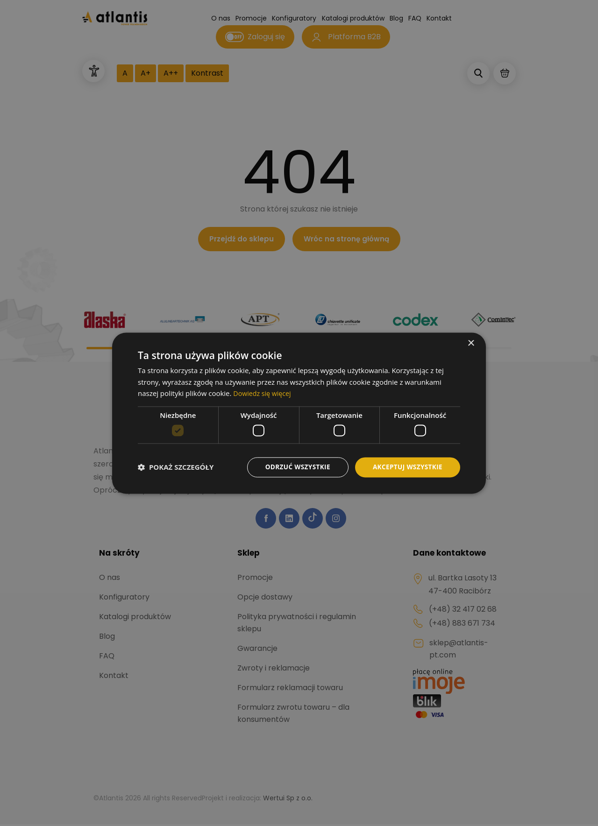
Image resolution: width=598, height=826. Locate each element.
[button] (176, 467)
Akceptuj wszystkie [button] (406, 466)
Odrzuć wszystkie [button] (294, 466)
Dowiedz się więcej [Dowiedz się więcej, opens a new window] (263, 393)
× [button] (470, 342)
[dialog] (299, 413)
